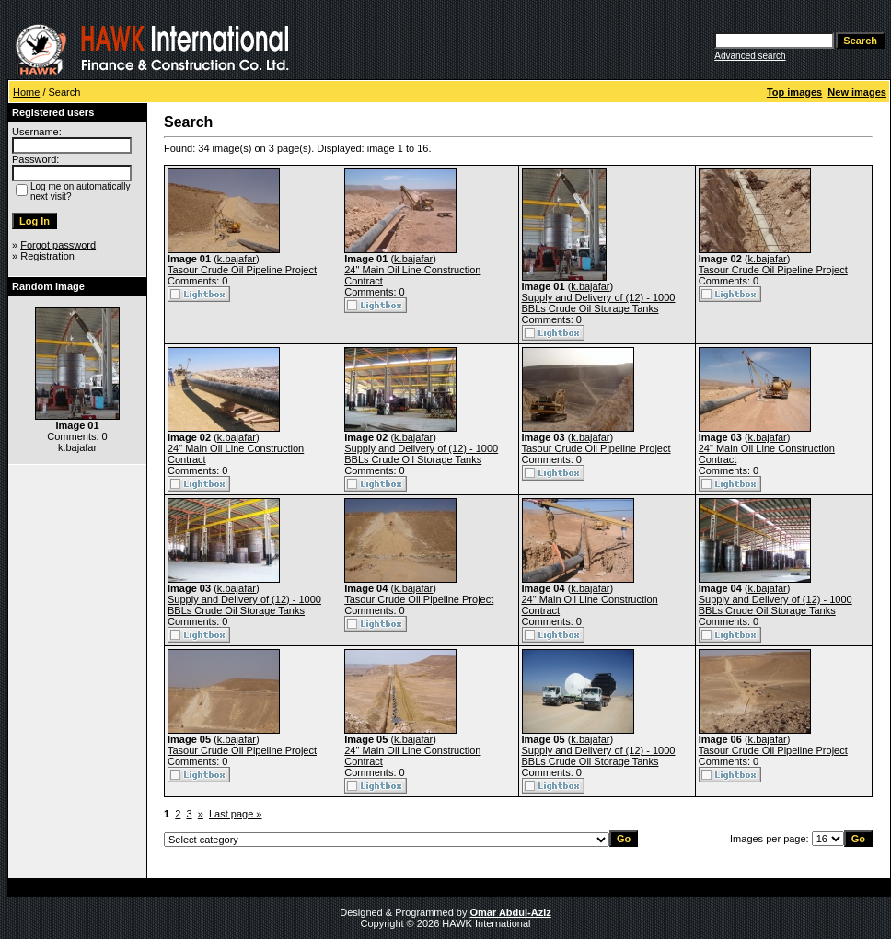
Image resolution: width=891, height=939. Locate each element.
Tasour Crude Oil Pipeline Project (242, 269)
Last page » (235, 813)
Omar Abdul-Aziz (510, 912)
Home (26, 92)
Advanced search (749, 56)
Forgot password (58, 244)
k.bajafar (236, 258)
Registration (47, 255)
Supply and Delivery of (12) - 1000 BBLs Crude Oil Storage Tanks (599, 303)
